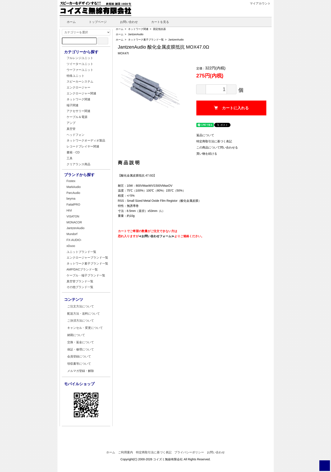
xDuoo (71, 246)
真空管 (71, 128)
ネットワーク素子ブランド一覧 (146, 39)
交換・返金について (80, 342)
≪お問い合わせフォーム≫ (156, 236)
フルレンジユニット (80, 58)
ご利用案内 (125, 452)
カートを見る (157, 22)
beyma (71, 198)
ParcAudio (73, 193)
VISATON (73, 216)
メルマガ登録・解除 (80, 371)
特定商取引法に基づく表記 (214, 141)
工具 (70, 158)
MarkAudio (74, 187)
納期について (76, 335)
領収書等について (79, 363)
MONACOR (74, 222)
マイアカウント (258, 3)
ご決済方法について (80, 320)
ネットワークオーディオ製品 (86, 140)
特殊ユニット (75, 75)
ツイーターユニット (80, 64)
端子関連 (72, 105)
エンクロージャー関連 (81, 93)
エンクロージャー (78, 87)
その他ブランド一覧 (80, 287)
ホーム (68, 22)
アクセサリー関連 (78, 111)
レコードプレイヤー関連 (83, 146)
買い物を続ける (206, 153)
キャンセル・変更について (85, 327)
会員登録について (79, 356)
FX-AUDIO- (74, 240)
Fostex (71, 181)
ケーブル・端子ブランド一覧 (86, 275)
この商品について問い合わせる (217, 147)
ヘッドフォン (75, 134)
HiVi (69, 210)
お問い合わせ (126, 22)
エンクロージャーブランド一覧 (87, 257)
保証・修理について (80, 349)
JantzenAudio (136, 34)
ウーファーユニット (80, 69)
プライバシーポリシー (189, 452)
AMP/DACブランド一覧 (82, 269)
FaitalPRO (73, 204)
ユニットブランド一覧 (81, 252)
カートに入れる (231, 108)
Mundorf (72, 234)
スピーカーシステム (80, 81)
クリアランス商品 (78, 164)
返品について (205, 135)
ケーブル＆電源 (77, 117)
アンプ (71, 123)
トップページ (95, 22)
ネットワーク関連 (138, 29)
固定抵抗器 (159, 29)
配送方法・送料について (83, 313)
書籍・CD (73, 152)
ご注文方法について (80, 306)
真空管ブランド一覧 (80, 281)
